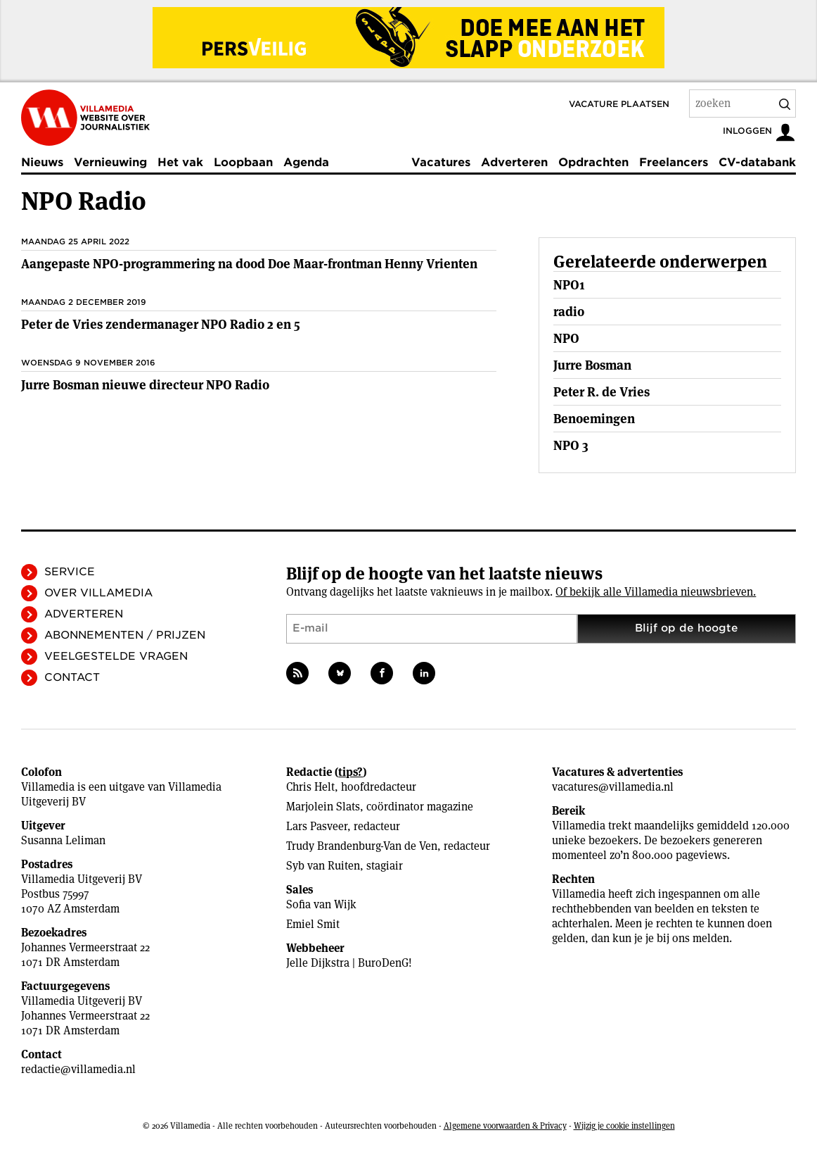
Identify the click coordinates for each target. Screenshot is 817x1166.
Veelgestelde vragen (116, 656)
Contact (72, 677)
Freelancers (673, 162)
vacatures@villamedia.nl (613, 786)
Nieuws (42, 162)
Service (69, 571)
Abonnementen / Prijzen (124, 635)
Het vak (180, 162)
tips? (350, 772)
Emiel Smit (313, 924)
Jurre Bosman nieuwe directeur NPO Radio (145, 385)
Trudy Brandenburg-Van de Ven (361, 846)
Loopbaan (243, 162)
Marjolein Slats (323, 806)
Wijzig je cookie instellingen (624, 1125)
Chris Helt (310, 786)
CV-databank (757, 162)
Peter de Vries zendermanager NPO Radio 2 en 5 (160, 324)
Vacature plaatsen (619, 104)
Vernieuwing (110, 162)
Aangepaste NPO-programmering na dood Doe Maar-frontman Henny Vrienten (249, 264)
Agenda (306, 162)
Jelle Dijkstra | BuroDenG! (349, 962)
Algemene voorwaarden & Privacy (505, 1125)
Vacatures (440, 162)
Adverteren (514, 162)
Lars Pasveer (316, 826)
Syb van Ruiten (323, 865)
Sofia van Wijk (321, 904)
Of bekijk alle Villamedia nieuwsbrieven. (655, 591)
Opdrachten (593, 162)
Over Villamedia (98, 593)
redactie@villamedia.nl (78, 1069)
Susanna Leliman (63, 840)
